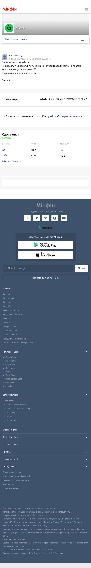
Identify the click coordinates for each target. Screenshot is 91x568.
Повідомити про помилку (45, 278)
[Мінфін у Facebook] (27, 218)
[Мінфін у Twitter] (45, 218)
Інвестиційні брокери (12, 314)
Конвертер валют (11, 331)
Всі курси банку (10, 161)
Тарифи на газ (9, 326)
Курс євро (7, 302)
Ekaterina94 (16, 55)
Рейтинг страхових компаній (16, 480)
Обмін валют (9, 400)
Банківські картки (11, 310)
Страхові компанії (11, 488)
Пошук (81, 268)
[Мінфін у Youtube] (64, 218)
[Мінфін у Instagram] (54, 218)
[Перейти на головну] (10, 9)
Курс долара (8, 298)
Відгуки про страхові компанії (16, 476)
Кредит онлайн (10, 335)
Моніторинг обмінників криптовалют (19, 343)
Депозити (7, 322)
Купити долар (9, 413)
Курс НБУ (7, 306)
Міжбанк (7, 318)
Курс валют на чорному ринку (16, 408)
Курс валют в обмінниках (14, 404)
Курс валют (8, 294)
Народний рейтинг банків (14, 339)
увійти (52, 116)
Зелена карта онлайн (13, 472)
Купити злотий (9, 421)
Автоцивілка (8, 484)
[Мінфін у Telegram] (36, 218)
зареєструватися (72, 116)
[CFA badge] (10, 500)
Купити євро (8, 416)
